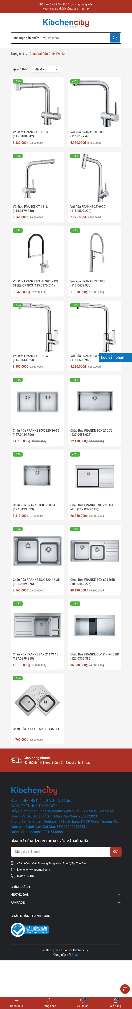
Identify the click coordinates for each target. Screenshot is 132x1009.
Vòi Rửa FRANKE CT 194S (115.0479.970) (87, 283)
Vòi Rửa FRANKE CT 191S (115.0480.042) (30, 134)
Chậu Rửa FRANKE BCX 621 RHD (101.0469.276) (92, 582)
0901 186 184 (81, 8)
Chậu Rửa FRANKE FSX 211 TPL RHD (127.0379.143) (92, 507)
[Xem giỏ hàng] (115, 1003)
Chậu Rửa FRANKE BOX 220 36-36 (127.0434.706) (36, 433)
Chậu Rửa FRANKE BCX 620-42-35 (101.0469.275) (36, 582)
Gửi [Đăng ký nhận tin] (115, 851)
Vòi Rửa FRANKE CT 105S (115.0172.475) (87, 134)
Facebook (17, 907)
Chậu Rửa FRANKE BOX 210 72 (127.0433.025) (91, 433)
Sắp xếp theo (19, 69)
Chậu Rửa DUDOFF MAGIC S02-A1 (36, 729)
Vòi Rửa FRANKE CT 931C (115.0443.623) (30, 358)
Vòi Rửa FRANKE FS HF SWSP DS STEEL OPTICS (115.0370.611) (35, 283)
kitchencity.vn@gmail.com (33, 869)
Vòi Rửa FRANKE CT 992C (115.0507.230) (88, 209)
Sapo (75, 955)
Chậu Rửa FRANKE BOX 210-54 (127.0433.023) (34, 507)
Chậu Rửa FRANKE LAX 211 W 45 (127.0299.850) (35, 656)
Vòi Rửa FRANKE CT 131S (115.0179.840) (30, 209)
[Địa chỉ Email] (66, 852)
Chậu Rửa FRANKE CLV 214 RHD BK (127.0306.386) (94, 656)
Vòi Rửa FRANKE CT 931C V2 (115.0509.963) (90, 358)
